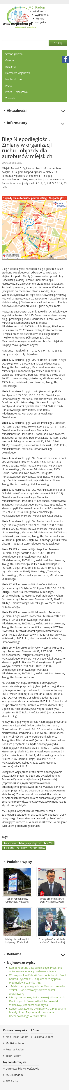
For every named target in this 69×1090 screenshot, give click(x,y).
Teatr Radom (13, 1055)
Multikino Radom (16, 1043)
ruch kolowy (39, 847)
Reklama (10, 66)
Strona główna (14, 54)
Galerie (9, 60)
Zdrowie (10, 98)
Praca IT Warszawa (16, 92)
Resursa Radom (15, 1049)
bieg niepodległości (31, 843)
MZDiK (50, 843)
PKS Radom (13, 1081)
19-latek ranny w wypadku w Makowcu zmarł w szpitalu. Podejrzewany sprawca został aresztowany (37, 989)
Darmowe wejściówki (18, 73)
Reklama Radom (43, 1037)
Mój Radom (37, 7)
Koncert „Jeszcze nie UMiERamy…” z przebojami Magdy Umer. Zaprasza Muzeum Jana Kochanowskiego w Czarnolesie (37, 1012)
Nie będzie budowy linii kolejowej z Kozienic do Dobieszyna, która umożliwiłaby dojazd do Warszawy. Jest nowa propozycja (37, 1001)
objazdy (10, 847)
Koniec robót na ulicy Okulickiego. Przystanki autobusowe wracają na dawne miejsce (35, 969)
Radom (23, 847)
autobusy (11, 843)
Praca (8, 85)
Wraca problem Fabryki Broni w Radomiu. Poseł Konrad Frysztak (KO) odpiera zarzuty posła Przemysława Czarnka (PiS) (37, 978)
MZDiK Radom (14, 1075)
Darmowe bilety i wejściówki (22, 1068)
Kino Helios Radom (17, 1037)
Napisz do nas (13, 79)
